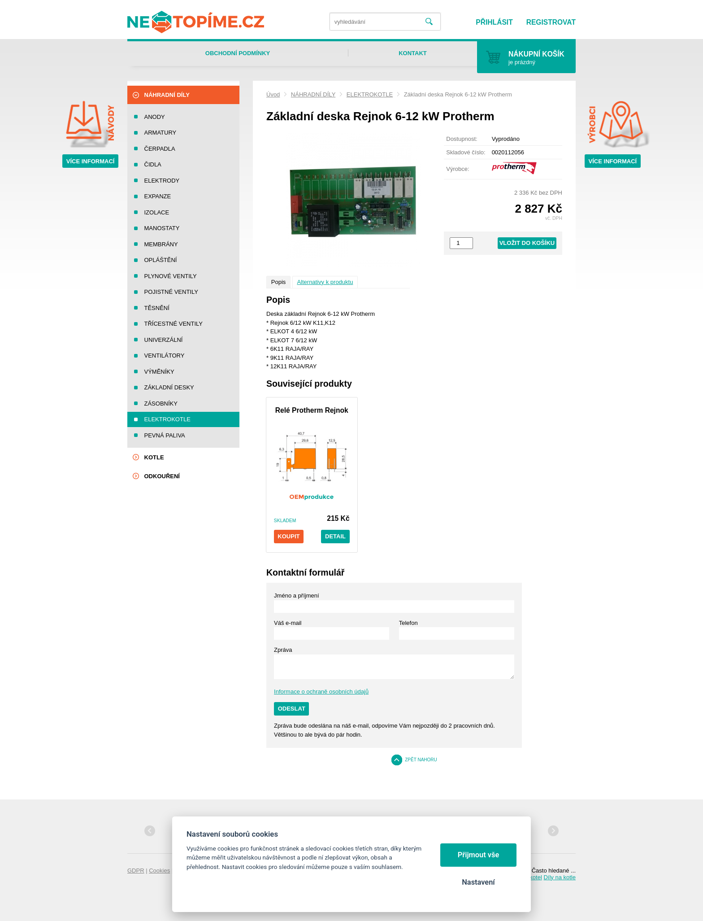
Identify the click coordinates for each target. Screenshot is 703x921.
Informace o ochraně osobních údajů (321, 691)
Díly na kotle (559, 877)
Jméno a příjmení (296, 595)
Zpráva (283, 649)
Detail (335, 536)
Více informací (90, 161)
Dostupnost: (461, 138)
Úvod (273, 94)
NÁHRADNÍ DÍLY (313, 94)
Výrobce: (457, 169)
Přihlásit (494, 22)
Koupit (288, 536)
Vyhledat (429, 21)
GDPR (135, 870)
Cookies (159, 870)
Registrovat (551, 22)
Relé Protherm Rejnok (311, 410)
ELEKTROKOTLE (370, 94)
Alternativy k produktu (325, 282)
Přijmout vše (478, 855)
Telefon (408, 623)
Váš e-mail (287, 623)
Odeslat (291, 708)
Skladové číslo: (465, 152)
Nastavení (478, 882)
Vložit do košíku (527, 243)
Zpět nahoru (421, 759)
